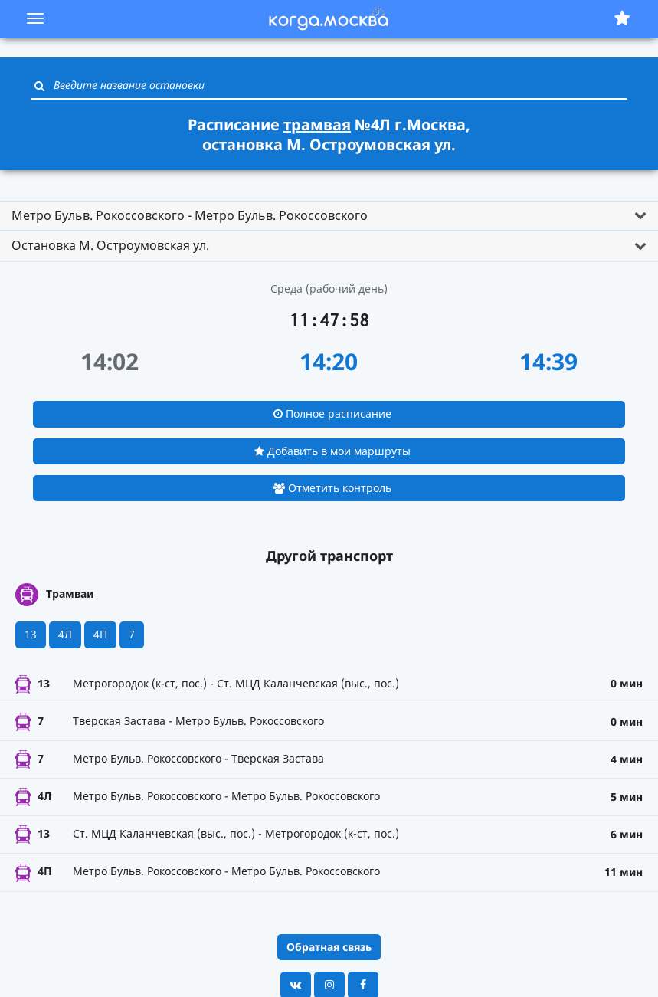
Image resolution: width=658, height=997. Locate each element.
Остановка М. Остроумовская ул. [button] (110, 245)
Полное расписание (332, 413)
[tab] (329, 216)
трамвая (317, 124)
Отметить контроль (332, 487)
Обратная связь (329, 947)
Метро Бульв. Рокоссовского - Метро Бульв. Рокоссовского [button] (189, 215)
